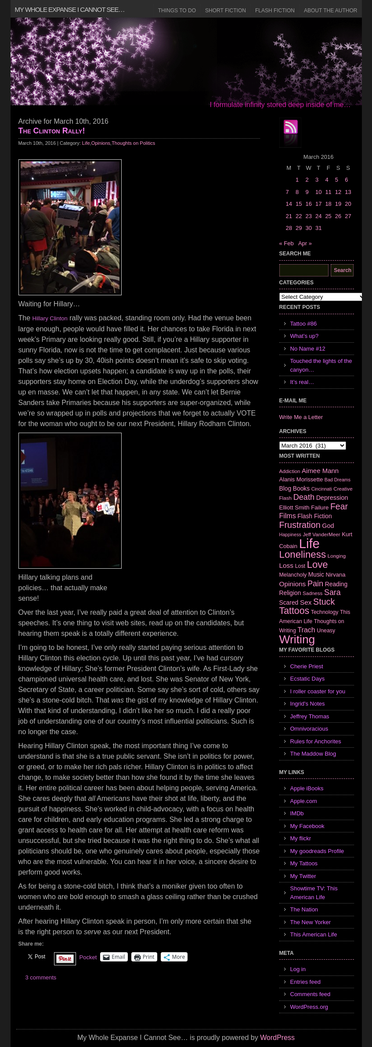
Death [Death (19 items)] (303, 497)
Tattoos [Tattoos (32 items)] (294, 611)
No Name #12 (307, 348)
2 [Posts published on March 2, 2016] (306, 179)
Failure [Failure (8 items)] (320, 507)
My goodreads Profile (317, 851)
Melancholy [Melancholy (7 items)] (293, 575)
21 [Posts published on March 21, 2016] (289, 216)
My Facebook (307, 826)
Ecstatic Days (307, 678)
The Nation (304, 909)
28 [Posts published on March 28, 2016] (289, 228)
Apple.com (303, 801)
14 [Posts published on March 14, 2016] (289, 204)
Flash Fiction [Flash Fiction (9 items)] (314, 516)
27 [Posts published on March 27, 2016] (348, 216)
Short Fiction (225, 10)
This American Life (313, 934)
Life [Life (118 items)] (309, 543)
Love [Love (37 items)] (317, 564)
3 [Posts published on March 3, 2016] (316, 179)
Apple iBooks (307, 788)
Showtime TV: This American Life (314, 892)
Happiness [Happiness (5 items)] (290, 534)
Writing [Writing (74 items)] (297, 639)
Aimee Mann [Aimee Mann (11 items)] (320, 470)
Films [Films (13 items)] (287, 516)
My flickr (300, 838)
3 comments (41, 977)
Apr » (305, 243)
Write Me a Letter (301, 417)
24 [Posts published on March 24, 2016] (318, 216)
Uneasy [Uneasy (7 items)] (326, 630)
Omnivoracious (309, 728)
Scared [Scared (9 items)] (289, 602)
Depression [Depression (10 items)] (332, 497)
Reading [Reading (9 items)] (336, 584)
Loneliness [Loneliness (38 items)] (302, 554)
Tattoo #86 (303, 323)
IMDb (297, 813)
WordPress (277, 1037)
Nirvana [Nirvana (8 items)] (335, 574)
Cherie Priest (306, 666)
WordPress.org (309, 1007)
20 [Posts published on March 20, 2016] (348, 204)
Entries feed (305, 982)
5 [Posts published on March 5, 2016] (336, 179)
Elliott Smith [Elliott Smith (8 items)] (294, 507)
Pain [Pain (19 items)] (315, 583)
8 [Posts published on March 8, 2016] (297, 192)
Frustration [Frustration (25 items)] (300, 525)
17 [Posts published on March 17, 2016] (318, 204)
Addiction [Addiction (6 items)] (289, 471)
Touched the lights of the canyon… (321, 365)
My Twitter (303, 876)
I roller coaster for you (318, 691)
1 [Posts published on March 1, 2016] (297, 179)
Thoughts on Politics (133, 143)
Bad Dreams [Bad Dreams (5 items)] (337, 479)
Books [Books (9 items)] (301, 488)
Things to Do (177, 10)
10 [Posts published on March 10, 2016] (318, 192)
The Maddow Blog (313, 753)
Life (86, 143)
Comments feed (310, 994)
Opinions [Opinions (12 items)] (292, 584)
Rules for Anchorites (315, 741)
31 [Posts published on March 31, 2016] (318, 228)
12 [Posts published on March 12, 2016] (338, 192)
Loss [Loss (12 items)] (286, 565)
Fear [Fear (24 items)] (339, 506)
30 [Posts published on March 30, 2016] (308, 228)
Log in (298, 969)
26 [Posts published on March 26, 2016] (338, 216)
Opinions (100, 143)
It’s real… (302, 382)
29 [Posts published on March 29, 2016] (299, 228)
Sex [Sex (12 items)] (306, 602)
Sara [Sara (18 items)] (332, 592)
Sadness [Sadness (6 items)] (312, 593)
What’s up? (304, 336)
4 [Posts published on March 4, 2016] (326, 179)
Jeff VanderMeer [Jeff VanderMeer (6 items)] (321, 534)
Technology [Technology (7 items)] (325, 612)
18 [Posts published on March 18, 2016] (328, 204)
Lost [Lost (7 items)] (300, 566)
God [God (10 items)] (328, 525)
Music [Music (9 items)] (316, 574)
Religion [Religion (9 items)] (290, 592)
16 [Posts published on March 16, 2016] (308, 204)
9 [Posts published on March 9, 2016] (306, 192)
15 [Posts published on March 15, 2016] (299, 204)
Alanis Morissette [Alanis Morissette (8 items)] (301, 479)
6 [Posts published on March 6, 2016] (346, 179)
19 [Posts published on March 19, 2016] (338, 204)
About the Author (331, 10)
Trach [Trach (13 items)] (306, 630)
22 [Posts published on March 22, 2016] (299, 216)
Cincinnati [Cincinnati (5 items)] (321, 488)
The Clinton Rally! (51, 130)
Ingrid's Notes (307, 703)
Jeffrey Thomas (309, 716)
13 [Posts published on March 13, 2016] (348, 192)
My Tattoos (304, 863)
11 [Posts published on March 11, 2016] (328, 192)
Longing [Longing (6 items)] (337, 556)
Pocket (88, 957)
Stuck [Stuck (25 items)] (324, 601)
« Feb (286, 243)
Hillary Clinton (50, 318)
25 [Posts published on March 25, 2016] (328, 216)
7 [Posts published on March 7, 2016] (287, 192)
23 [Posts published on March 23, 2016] (308, 216)
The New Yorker (310, 922)
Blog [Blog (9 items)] (285, 488)
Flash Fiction (275, 10)
